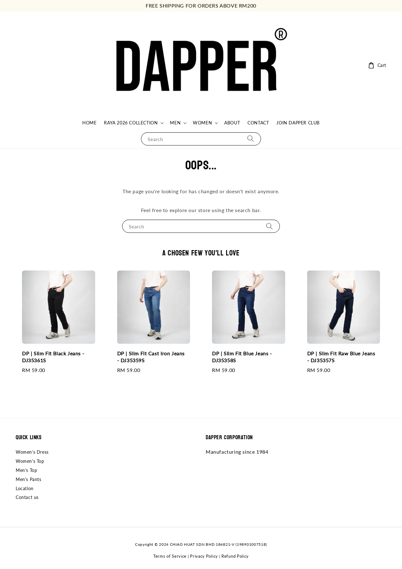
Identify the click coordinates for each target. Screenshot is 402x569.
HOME (89, 122)
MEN (175, 122)
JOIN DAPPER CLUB (298, 122)
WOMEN (202, 122)
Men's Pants (28, 479)
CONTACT (258, 122)
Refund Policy (235, 556)
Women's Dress (32, 452)
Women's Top (30, 461)
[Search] (251, 139)
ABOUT (232, 122)
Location (25, 488)
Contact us (27, 497)
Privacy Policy (204, 556)
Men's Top (26, 470)
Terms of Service (170, 556)
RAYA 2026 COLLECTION (131, 122)
